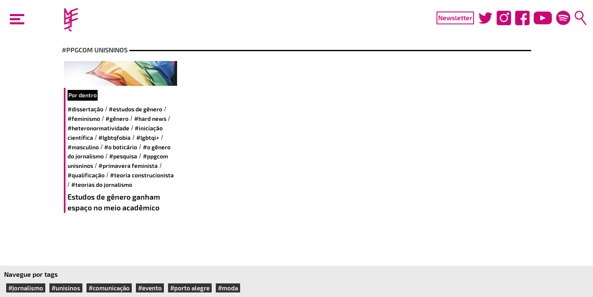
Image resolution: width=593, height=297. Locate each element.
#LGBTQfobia (114, 137)
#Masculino (83, 147)
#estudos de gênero (135, 109)
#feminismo (84, 118)
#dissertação (85, 109)
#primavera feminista (128, 165)
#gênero (116, 118)
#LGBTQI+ (147, 137)
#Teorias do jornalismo (101, 184)
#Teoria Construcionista (142, 175)
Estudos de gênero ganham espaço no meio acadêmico (114, 202)
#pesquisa (123, 156)
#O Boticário (120, 147)
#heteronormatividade (98, 128)
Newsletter (455, 17)
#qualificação (86, 175)
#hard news (150, 118)
